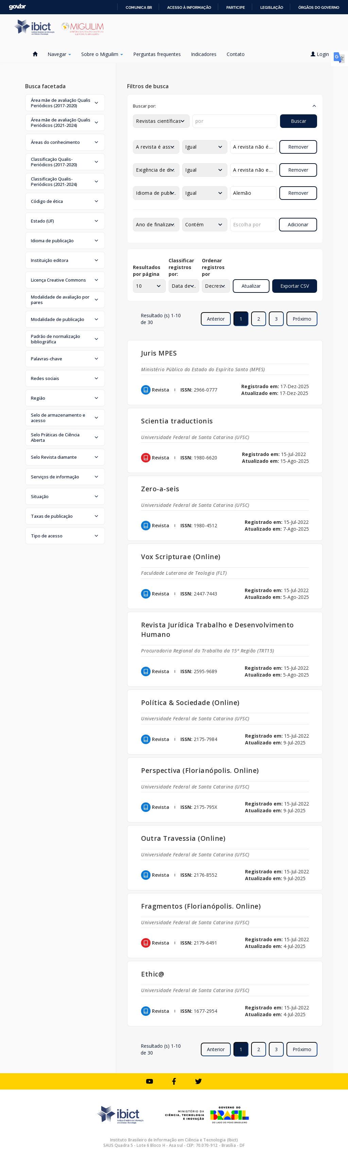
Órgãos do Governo (318, 7)
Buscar (298, 121)
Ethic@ (152, 974)
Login (322, 54)
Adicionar (298, 224)
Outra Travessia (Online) (183, 838)
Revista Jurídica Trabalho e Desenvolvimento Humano (217, 629)
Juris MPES (159, 353)
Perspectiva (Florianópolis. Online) (200, 770)
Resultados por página (146, 270)
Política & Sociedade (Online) (190, 702)
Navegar (59, 54)
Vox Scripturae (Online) (181, 556)
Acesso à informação (189, 7)
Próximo (302, 319)
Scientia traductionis (177, 420)
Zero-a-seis (160, 488)
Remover (298, 147)
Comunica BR (139, 7)
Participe (235, 7)
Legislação (271, 7)
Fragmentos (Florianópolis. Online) (201, 906)
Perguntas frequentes (157, 54)
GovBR (17, 7)
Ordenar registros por (213, 267)
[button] (65, 103)
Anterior (216, 319)
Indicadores (203, 54)
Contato (236, 54)
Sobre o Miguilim (102, 54)
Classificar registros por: (181, 267)
